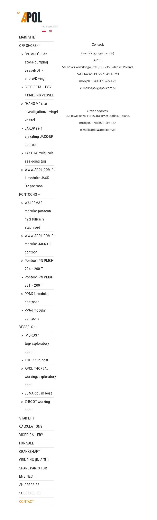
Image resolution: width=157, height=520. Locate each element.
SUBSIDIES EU (30, 493)
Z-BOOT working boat (37, 405)
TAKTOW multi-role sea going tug (39, 157)
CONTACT (26, 501)
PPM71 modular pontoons (37, 298)
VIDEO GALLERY (31, 435)
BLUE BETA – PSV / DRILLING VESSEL (39, 91)
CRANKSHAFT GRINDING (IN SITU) (34, 455)
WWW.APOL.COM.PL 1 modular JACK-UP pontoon (39, 177)
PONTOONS (30, 194)
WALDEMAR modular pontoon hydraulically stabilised (38, 215)
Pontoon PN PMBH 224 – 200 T (39, 264)
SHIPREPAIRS (29, 485)
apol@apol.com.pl (103, 88)
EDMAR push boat (38, 393)
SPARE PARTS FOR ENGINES (33, 472)
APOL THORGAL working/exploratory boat (39, 376)
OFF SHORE (29, 45)
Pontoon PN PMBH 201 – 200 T (39, 281)
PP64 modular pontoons (35, 314)
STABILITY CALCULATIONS (31, 422)
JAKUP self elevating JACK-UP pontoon (39, 136)
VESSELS (28, 327)
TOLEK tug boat (36, 360)
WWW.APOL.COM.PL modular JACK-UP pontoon (39, 244)
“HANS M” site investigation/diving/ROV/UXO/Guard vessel (39, 111)
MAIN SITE (27, 37)
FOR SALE (26, 443)
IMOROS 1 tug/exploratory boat (37, 343)
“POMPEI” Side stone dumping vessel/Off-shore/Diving (36, 66)
